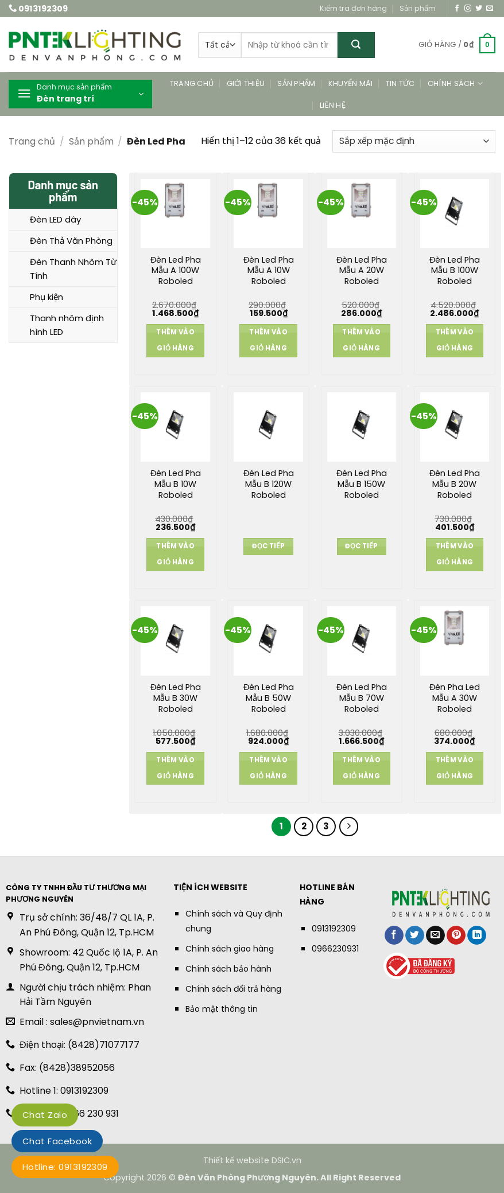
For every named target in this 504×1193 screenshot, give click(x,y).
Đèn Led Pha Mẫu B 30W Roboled (175, 698)
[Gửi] (356, 45)
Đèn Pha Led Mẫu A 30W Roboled (454, 698)
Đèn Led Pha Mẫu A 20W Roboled (361, 271)
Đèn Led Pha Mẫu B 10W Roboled (175, 484)
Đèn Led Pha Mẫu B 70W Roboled (361, 698)
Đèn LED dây (55, 219)
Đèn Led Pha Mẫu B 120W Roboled (268, 484)
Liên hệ (333, 105)
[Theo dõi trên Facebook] (456, 9)
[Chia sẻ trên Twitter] (414, 935)
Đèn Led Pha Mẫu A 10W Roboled (268, 271)
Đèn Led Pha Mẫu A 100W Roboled (175, 271)
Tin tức (400, 83)
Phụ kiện (46, 297)
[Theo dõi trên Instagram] (467, 9)
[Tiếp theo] (349, 826)
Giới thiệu (246, 83)
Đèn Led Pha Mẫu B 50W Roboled (268, 698)
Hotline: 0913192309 (65, 1167)
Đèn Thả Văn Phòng (71, 241)
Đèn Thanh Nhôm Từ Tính (73, 269)
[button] (456, 45)
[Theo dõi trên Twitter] (478, 9)
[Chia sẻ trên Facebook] (394, 935)
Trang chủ (192, 83)
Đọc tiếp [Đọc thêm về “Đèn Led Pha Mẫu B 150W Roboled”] (361, 546)
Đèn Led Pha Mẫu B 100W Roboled (454, 271)
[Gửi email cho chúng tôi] (489, 9)
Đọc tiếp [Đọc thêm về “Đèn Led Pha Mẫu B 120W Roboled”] (268, 546)
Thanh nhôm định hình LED (67, 325)
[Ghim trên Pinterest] (456, 935)
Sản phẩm (418, 8)
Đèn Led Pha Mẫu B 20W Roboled (454, 484)
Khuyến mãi (350, 83)
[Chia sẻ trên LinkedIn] (476, 935)
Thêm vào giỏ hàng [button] (175, 340)
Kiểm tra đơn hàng (353, 8)
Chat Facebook (57, 1141)
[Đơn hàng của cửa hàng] (413, 141)
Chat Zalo (44, 1115)
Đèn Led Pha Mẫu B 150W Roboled (361, 484)
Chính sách (455, 83)
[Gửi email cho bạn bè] (435, 935)
